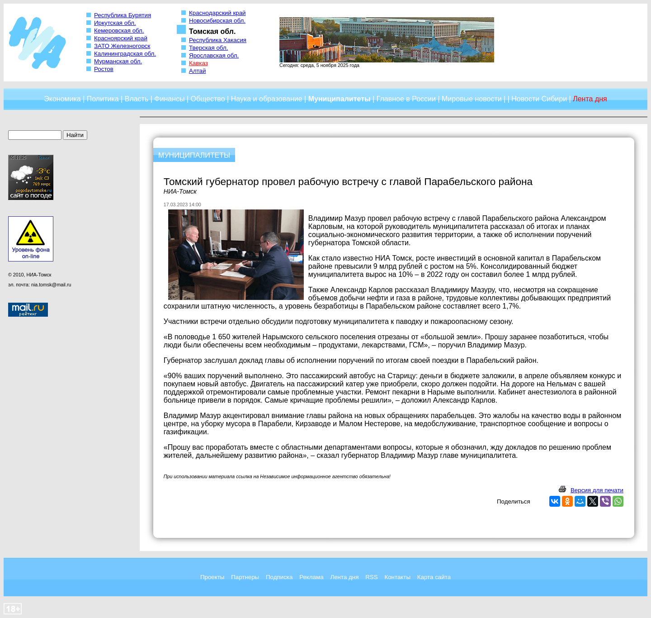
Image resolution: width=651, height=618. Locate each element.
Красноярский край (120, 38)
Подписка (279, 577)
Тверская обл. (208, 47)
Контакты (397, 577)
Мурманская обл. (118, 61)
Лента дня (344, 577)
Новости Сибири (539, 99)
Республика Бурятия (122, 15)
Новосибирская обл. (217, 20)
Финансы (169, 99)
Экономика (62, 99)
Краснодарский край (217, 13)
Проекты (212, 577)
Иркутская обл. (115, 22)
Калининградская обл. (125, 53)
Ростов (103, 69)
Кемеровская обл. (119, 30)
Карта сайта (434, 577)
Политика (103, 99)
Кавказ (198, 63)
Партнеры (245, 577)
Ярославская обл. (214, 55)
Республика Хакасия (217, 40)
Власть (137, 99)
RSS (371, 577)
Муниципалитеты (339, 99)
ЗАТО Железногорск (122, 46)
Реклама (311, 577)
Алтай (197, 70)
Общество (208, 99)
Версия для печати (597, 490)
